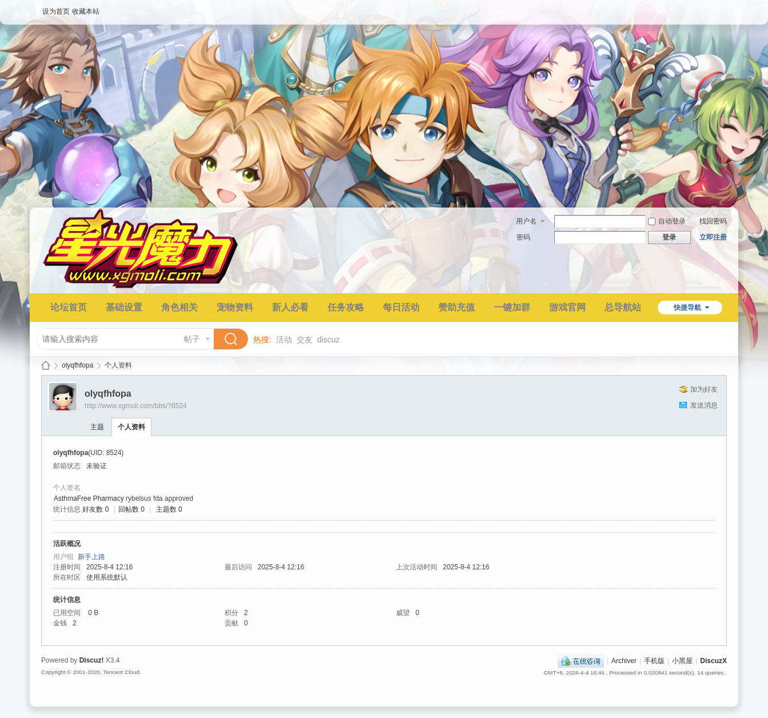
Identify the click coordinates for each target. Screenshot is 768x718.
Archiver (624, 661)
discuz (328, 339)
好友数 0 (95, 509)
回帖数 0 (131, 509)
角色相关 (179, 307)
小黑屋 (682, 661)
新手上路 (91, 557)
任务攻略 (345, 307)
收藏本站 (85, 11)
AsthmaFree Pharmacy (89, 498)
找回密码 (713, 221)
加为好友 (704, 389)
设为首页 (56, 11)
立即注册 (713, 237)
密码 (523, 237)
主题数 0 (169, 509)
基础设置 (124, 307)
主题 (97, 427)
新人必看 (290, 307)
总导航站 (623, 307)
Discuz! (91, 660)
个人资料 (131, 427)
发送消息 (704, 405)
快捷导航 (687, 308)
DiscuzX (713, 661)
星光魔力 (45, 365)
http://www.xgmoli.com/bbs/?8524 (136, 406)
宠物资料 (235, 307)
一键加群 (512, 307)
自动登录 (667, 221)
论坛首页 (68, 307)
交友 (305, 339)
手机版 (654, 661)
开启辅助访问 (724, 8)
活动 (284, 339)
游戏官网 (567, 307)
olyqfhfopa (77, 365)
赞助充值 (456, 307)
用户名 (526, 221)
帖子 (192, 339)
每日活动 (401, 307)
